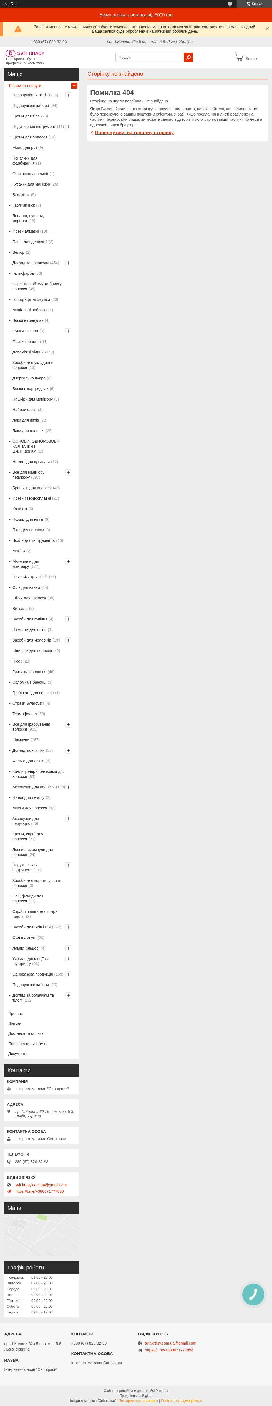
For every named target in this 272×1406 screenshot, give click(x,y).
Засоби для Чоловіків (31, 640)
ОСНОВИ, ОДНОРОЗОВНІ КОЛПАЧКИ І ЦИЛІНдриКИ (36, 446)
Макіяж (18, 551)
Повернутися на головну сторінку (134, 132)
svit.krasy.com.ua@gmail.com (41, 1185)
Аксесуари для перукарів (25, 821)
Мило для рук (24, 147)
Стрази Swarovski (28, 703)
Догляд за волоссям (30, 263)
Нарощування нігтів (30, 95)
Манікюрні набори (28, 310)
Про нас (15, 1013)
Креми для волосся (29, 137)
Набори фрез (24, 409)
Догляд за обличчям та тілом (33, 997)
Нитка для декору (28, 797)
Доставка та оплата (26, 1033)
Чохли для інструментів (33, 540)
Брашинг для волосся (32, 488)
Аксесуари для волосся (33, 787)
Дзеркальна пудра (29, 378)
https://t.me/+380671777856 (39, 1191)
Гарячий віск (23, 205)
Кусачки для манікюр (31, 184)
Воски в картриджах (30, 388)
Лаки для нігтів (25, 420)
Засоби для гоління (29, 619)
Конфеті (19, 509)
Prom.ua (162, 1391)
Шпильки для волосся (32, 650)
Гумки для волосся (29, 671)
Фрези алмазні (25, 231)
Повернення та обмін (27, 1043)
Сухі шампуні (24, 937)
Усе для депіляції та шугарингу (30, 961)
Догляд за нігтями (28, 750)
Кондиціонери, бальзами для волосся (38, 774)
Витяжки (19, 608)
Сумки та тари (25, 331)
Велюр (18, 252)
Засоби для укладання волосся (32, 365)
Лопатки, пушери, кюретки (28, 218)
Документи (18, 1053)
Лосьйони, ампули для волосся (32, 852)
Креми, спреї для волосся (27, 836)
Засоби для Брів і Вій (31, 927)
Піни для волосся (28, 530)
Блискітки (21, 195)
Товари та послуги (24, 85)
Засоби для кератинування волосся (36, 883)
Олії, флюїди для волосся (27, 898)
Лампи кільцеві (25, 948)
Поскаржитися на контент (138, 1401)
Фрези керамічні (27, 341)
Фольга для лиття (28, 761)
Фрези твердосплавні (31, 498)
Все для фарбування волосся (31, 727)
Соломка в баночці (29, 682)
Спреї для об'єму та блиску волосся (37, 286)
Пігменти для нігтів (29, 629)
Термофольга (24, 714)
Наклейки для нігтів (30, 577)
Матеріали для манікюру (25, 564)
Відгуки (14, 1023)
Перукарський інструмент (25, 867)
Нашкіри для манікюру (32, 399)
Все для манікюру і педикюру (29, 474)
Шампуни (20, 740)
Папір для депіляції (29, 242)
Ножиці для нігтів (27, 519)
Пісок (17, 661)
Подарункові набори (30, 105)
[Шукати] (188, 57)
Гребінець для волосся (33, 693)
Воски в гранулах (27, 320)
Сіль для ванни (26, 587)
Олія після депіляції (30, 173)
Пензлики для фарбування (24, 160)
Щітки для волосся (29, 598)
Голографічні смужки (31, 299)
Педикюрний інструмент (34, 126)
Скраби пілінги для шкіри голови (34, 914)
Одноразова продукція (32, 974)
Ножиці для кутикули (31, 462)
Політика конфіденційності (181, 1401)
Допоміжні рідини (28, 352)
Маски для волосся (29, 808)
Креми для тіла (26, 116)
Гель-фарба (23, 273)
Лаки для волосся (28, 431)
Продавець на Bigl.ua (136, 1396)
